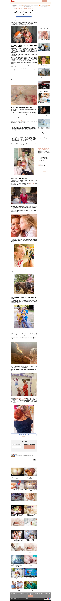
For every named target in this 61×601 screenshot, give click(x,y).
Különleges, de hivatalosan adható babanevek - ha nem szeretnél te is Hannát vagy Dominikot (44, 53)
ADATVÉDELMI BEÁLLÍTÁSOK (30, 600)
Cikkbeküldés (41, 593)
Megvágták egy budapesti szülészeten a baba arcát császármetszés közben (30, 590)
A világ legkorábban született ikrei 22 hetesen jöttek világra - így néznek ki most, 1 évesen (17, 515)
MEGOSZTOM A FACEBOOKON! (24, 434)
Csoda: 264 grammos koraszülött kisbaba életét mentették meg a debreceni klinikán (17, 528)
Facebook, (17, 398)
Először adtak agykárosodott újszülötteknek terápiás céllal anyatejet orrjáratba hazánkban (44, 128)
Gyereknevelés (23, 8)
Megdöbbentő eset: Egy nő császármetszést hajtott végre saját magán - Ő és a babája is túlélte (17, 477)
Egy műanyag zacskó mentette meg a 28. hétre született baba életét (30, 528)
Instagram (20, 398)
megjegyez (17, 448)
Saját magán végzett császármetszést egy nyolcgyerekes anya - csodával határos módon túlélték (31, 502)
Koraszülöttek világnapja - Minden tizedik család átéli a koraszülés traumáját (30, 540)
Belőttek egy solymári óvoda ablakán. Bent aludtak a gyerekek (44, 78)
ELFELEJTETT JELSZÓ (29, 446)
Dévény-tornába (31, 183)
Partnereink (36, 593)
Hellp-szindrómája (19, 120)
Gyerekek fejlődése (30, 8)
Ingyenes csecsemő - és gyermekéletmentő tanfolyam (30, 565)
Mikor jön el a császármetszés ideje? (17, 552)
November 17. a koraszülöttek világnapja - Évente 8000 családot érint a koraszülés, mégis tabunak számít (17, 565)
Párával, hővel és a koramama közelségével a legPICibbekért (30, 578)
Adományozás (46, 593)
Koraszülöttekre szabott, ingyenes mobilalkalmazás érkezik (30, 515)
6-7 (46, 5)
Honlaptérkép (32, 593)
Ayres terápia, (20, 338)
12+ (49, 5)
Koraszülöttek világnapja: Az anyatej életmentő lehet (30, 553)
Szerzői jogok (27, 593)
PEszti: (40, 164)
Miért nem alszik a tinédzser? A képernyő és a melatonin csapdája (44, 115)
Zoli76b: (40, 161)
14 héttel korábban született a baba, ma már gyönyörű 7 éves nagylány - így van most (17, 502)
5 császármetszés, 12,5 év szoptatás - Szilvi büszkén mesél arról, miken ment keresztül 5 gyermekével (17, 540)
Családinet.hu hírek (17, 8)
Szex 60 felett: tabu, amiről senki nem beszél (44, 39)
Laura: (41, 165)
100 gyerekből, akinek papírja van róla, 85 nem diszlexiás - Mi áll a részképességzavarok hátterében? (24, 460)
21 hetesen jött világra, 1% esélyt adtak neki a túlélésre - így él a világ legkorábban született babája (30, 490)
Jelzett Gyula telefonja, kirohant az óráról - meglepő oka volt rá (44, 65)
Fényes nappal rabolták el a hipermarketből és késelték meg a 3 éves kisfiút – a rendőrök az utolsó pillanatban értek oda (44, 90)
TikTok (25, 398)
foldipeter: (41, 160)
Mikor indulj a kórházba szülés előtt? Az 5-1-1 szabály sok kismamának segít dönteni (44, 103)
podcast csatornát (23, 399)
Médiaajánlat (17, 593)
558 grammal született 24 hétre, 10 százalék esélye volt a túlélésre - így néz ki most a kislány (17, 490)
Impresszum (13, 593)
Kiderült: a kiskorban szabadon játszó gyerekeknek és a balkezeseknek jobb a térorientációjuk (24, 456)
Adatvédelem (22, 593)
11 (35, 5)
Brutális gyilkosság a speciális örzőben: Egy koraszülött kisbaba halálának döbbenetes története (30, 477)
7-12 (48, 5)
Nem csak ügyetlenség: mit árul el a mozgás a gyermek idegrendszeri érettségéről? (43, 149)
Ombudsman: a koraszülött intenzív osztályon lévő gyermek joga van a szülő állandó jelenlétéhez (17, 578)
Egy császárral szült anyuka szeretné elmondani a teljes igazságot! (17, 590)
